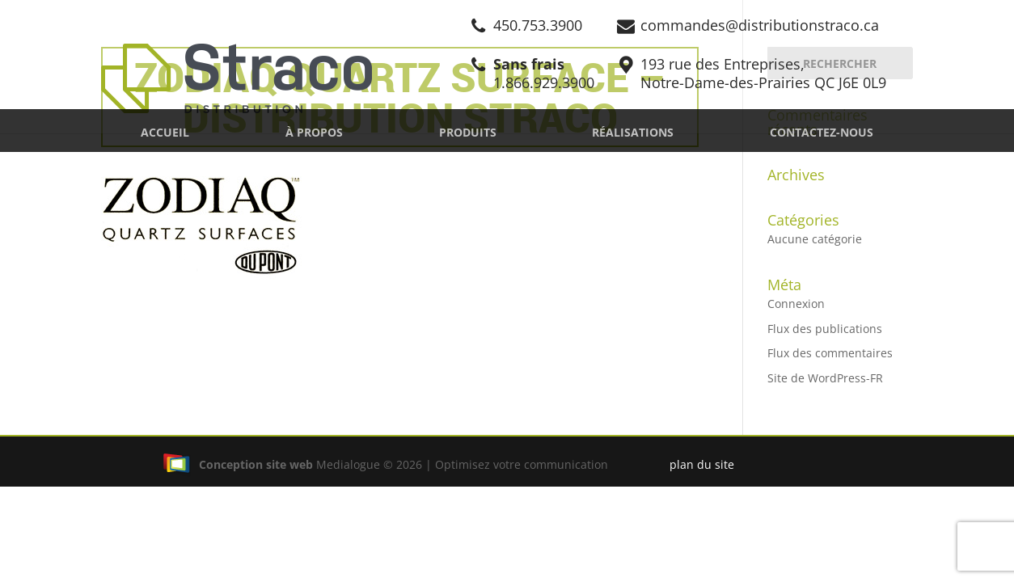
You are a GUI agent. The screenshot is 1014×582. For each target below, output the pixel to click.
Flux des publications (824, 328)
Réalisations (633, 132)
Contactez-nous (821, 132)
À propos (314, 132)
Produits (467, 132)
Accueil (165, 132)
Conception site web (238, 464)
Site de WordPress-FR (825, 378)
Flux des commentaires (830, 353)
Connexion (796, 303)
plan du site (702, 464)
